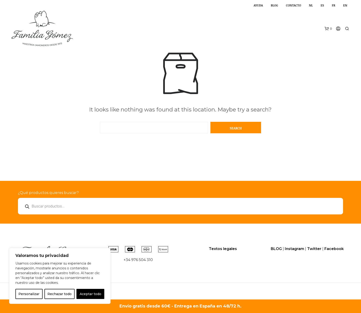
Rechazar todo (59, 294)
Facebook (334, 249)
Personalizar (28, 294)
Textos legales (223, 249)
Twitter (314, 249)
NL (311, 5)
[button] (328, 28)
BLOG (274, 5)
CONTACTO (293, 5)
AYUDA (258, 5)
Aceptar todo (90, 294)
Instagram (294, 249)
